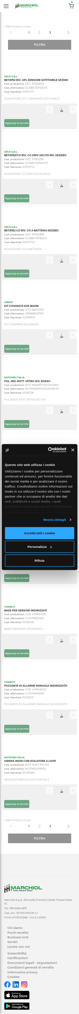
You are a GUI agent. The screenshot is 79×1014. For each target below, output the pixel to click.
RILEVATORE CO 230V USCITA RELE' (27, 173)
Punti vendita (17, 933)
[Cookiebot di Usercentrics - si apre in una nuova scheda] (49, 450)
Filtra (39, 45)
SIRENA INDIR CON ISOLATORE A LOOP (30, 760)
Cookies (13, 977)
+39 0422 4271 (18, 908)
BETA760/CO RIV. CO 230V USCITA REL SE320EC (35, 155)
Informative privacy (22, 972)
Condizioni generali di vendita (30, 967)
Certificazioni (17, 958)
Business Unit (17, 937)
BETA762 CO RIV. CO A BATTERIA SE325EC (31, 230)
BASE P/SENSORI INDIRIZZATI (23, 628)
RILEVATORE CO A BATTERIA (23, 249)
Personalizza (40, 546)
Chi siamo (15, 928)
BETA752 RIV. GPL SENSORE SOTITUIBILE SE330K (36, 80)
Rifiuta (39, 560)
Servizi (12, 942)
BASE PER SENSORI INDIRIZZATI (25, 610)
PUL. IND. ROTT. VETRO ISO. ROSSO (27, 381)
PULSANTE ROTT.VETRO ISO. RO (25, 399)
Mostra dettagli (54, 519)
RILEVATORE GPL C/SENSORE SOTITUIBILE (31, 98)
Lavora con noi (18, 947)
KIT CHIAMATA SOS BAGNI (21, 305)
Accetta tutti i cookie (39, 533)
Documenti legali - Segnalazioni (32, 963)
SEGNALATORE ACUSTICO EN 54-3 (26, 779)
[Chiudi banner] (72, 450)
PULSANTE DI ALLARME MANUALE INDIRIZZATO (35, 685)
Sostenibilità (17, 953)
